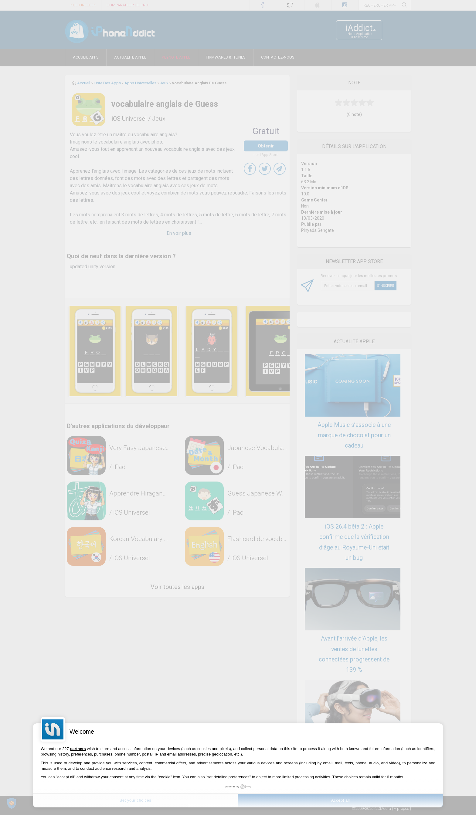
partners (78, 748)
